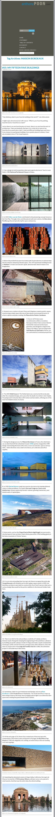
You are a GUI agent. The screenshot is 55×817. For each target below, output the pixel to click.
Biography (23, 45)
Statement (23, 40)
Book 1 (21, 50)
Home (21, 37)
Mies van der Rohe (15, 217)
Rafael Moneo (14, 486)
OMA (31, 444)
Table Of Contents (26, 42)
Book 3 (33, 50)
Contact (22, 47)
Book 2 (27, 50)
